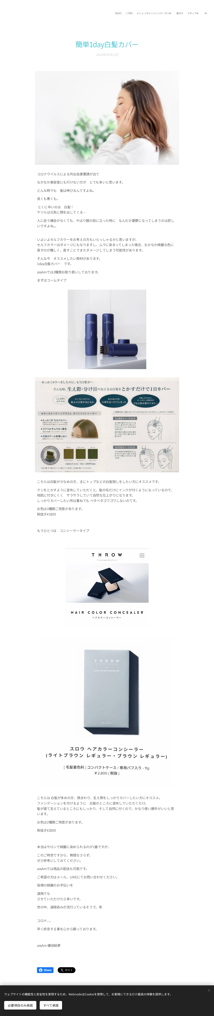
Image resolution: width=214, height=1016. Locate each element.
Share (45, 970)
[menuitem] (167, 13)
